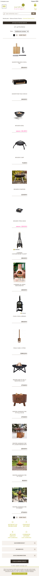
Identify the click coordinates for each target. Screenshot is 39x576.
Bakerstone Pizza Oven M (19, 94)
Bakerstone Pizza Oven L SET (19, 63)
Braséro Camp (19, 157)
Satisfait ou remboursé (12, 525)
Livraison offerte (26, 536)
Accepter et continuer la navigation (19, 573)
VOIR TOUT (22, 35)
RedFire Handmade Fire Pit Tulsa (19, 476)
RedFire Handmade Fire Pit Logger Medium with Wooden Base (19, 444)
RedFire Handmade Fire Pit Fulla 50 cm (19, 412)
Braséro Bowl (19, 125)
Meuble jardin (6, 18)
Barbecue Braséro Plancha (16, 18)
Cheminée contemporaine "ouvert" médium (19, 254)
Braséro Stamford (19, 189)
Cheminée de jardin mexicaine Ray (19, 285)
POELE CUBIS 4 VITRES (19, 348)
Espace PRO (34, 1)
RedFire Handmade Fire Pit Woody (19, 507)
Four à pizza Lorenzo (19, 316)
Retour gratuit (13, 536)
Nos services (19, 549)
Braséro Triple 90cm (19, 221)
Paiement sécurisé (26, 525)
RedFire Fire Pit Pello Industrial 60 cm (19, 380)
